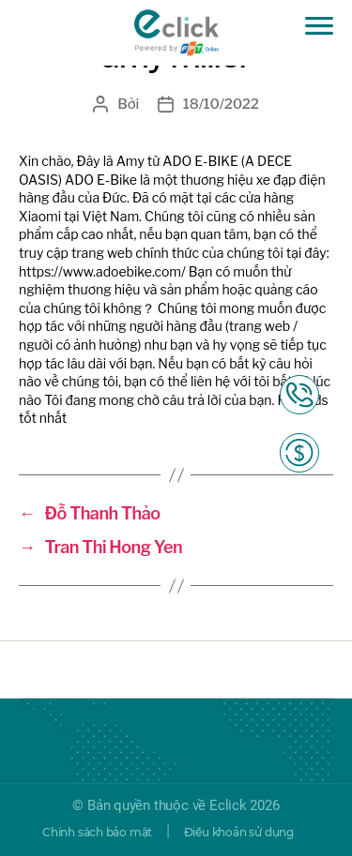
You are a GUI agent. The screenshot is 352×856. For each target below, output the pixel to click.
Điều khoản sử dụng (239, 832)
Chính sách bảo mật (97, 832)
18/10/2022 (221, 104)
